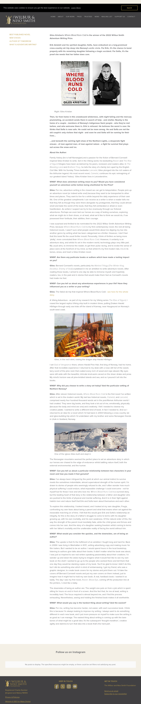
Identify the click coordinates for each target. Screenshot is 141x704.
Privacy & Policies (12, 695)
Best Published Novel (19, 35)
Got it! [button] (129, 8)
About (60, 17)
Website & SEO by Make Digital (18, 700)
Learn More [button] (76, 8)
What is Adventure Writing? (23, 45)
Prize (79, 17)
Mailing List (107, 17)
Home (53, 17)
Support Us (120, 17)
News (97, 17)
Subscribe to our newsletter (115, 692)
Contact (131, 17)
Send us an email (111, 689)
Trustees (88, 17)
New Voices (14, 38)
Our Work (70, 17)
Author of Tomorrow (20, 41)
